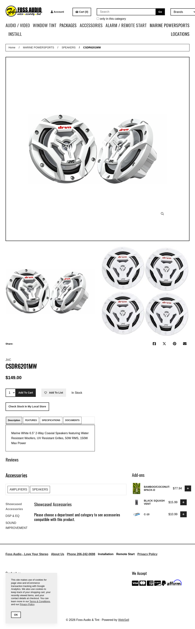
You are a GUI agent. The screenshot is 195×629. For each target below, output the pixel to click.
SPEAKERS (68, 47)
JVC (8, 359)
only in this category (111, 18)
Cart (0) (81, 11)
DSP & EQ (12, 515)
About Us (57, 554)
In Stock (77, 392)
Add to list (53, 392)
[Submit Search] (160, 11)
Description (14, 420)
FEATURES (31, 420)
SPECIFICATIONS (51, 420)
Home (11, 47)
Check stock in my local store (27, 406)
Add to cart (25, 392)
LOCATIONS (180, 33)
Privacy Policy (147, 554)
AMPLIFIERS (18, 489)
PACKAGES (68, 25)
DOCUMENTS (72, 420)
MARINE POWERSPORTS (169, 25)
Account (57, 11)
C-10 (146, 514)
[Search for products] (126, 11)
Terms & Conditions (40, 601)
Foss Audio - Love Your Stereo (27, 554)
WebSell (123, 619)
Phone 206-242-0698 (81, 554)
